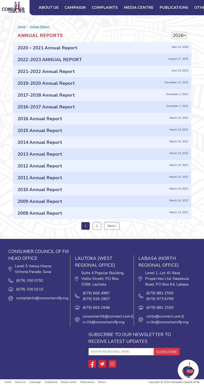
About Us (48, 7)
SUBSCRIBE (166, 352)
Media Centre (139, 7)
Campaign (75, 7)
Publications (174, 7)
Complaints (105, 7)
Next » (111, 226)
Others (102, 382)
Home (22, 27)
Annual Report (39, 27)
